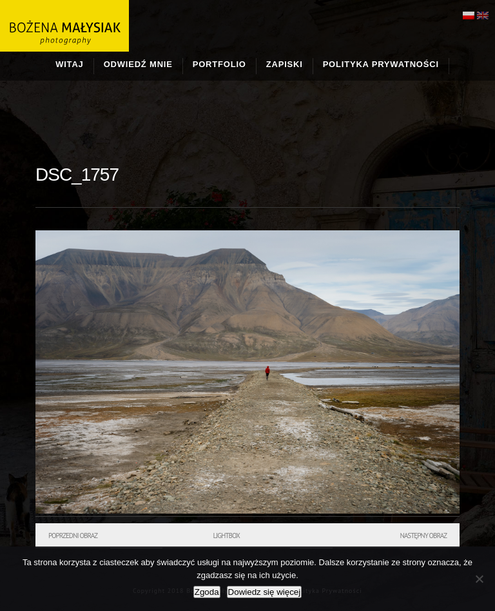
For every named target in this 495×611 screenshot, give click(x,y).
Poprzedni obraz (72, 535)
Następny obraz (423, 535)
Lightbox (226, 535)
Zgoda (207, 592)
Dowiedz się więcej (264, 592)
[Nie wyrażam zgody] (478, 578)
